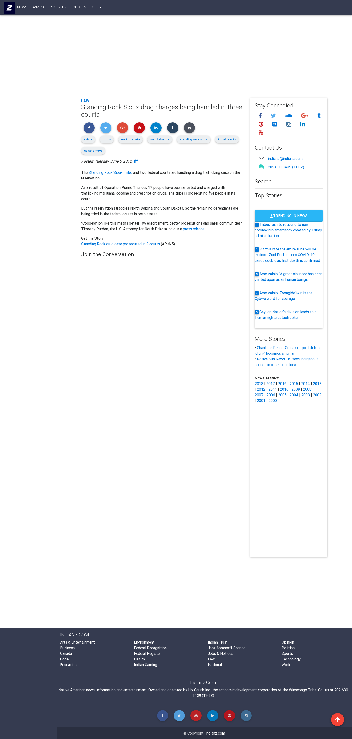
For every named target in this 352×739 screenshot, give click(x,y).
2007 (259, 395)
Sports (287, 653)
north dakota (130, 139)
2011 (272, 389)
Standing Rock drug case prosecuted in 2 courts (121, 244)
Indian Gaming (145, 664)
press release (193, 228)
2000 (272, 400)
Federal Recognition (150, 647)
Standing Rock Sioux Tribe (110, 172)
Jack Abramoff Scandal (227, 647)
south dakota (159, 139)
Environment (144, 642)
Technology (291, 659)
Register (58, 8)
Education (68, 664)
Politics (288, 647)
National (215, 664)
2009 (295, 389)
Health (139, 659)
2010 (284, 389)
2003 (305, 395)
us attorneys (93, 151)
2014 (305, 383)
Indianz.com (215, 733)
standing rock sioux (194, 139)
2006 (271, 395)
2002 (317, 395)
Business (67, 647)
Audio (89, 8)
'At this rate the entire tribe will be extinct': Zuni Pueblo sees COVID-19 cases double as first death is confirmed (287, 255)
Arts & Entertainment (77, 642)
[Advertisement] (204, 59)
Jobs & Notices (220, 653)
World (286, 664)
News (22, 8)
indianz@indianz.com (285, 158)
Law (85, 100)
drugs (107, 139)
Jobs (75, 8)
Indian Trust (218, 642)
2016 (282, 383)
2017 (270, 383)
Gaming (39, 8)
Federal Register (147, 653)
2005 (282, 395)
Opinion (288, 642)
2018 (259, 383)
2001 (261, 400)
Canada (66, 653)
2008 (307, 389)
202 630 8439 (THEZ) (286, 167)
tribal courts (227, 139)
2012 (261, 389)
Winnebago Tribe (302, 689)
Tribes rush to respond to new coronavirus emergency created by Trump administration (288, 230)
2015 (294, 383)
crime (88, 139)
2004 (294, 395)
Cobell (65, 659)
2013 (317, 383)
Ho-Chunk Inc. (199, 689)
